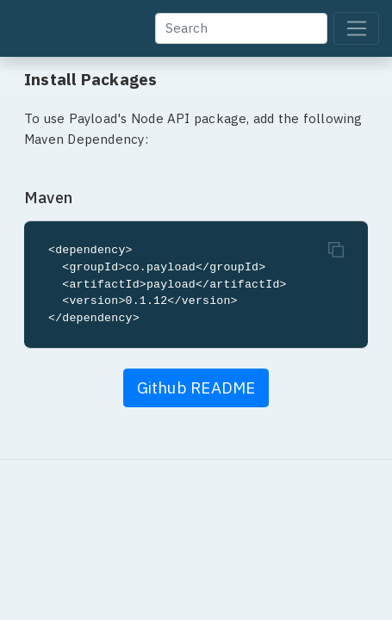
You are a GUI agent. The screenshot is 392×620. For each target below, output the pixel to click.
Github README (196, 387)
